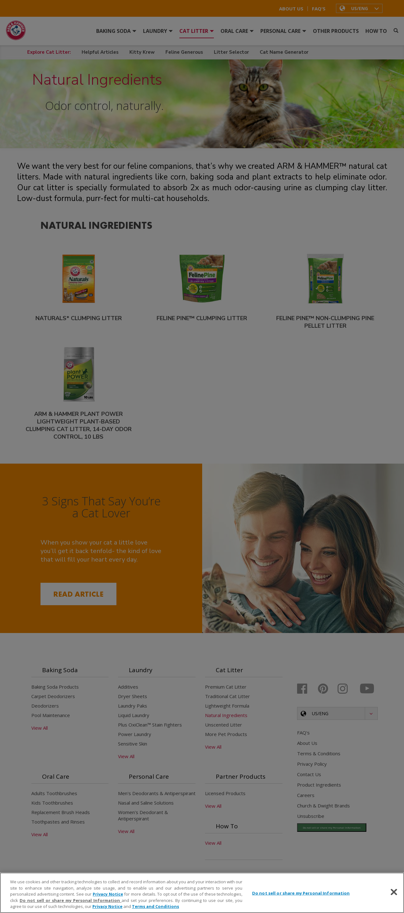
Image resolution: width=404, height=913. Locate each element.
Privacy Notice (108, 894)
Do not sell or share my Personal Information (70, 900)
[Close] (394, 892)
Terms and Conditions (155, 906)
